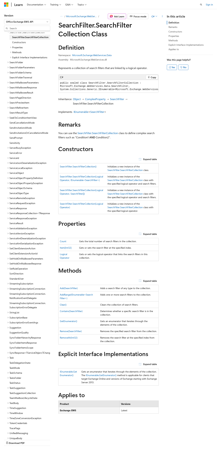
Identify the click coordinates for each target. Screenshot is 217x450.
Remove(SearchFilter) (71, 331)
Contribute (60, 439)
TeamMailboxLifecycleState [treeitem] (23, 398)
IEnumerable (81, 112)
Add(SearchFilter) (69, 288)
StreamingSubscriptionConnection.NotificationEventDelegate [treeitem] (27, 296)
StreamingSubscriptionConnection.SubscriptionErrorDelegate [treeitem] (27, 305)
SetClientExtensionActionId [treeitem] (23, 253)
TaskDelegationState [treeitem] (19, 362)
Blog (46, 439)
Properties (174, 36)
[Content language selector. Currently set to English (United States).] (19, 431)
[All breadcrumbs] (61, 16)
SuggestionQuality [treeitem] (19, 332)
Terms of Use (91, 439)
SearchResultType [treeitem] (18, 112)
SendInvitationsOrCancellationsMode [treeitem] (28, 132)
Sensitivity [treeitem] (14, 142)
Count (63, 241)
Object (77, 99)
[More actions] (162, 16)
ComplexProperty (95, 99)
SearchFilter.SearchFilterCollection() (78, 166)
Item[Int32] (66, 247)
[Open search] (201, 5)
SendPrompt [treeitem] (16, 137)
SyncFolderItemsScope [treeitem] (21, 347)
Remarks (173, 27)
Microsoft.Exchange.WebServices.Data (82, 16)
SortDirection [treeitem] (16, 273)
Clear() (63, 304)
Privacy (74, 439)
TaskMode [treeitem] (14, 367)
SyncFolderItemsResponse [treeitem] (23, 342)
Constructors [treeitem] (19, 42)
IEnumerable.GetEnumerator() (101, 375)
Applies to (174, 49)
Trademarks (108, 439)
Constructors (175, 31)
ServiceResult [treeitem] (16, 223)
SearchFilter (117, 99)
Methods (173, 40)
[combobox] (27, 21)
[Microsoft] (6, 4)
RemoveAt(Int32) (68, 337)
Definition (174, 22)
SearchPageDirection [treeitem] (20, 97)
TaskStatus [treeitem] (14, 382)
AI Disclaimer (11, 439)
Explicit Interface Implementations (186, 44)
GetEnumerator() (68, 321)
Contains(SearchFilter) (71, 311)
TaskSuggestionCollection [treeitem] (22, 393)
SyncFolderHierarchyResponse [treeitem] (25, 337)
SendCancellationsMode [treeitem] (22, 122)
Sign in (209, 4)
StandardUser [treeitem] (16, 278)
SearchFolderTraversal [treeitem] (20, 77)
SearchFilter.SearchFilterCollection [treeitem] (30, 37)
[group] (108, 86)
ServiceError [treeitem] (15, 152)
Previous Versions (31, 439)
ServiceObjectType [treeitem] (19, 193)
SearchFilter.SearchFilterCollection (97, 133)
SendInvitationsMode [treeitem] (20, 127)
